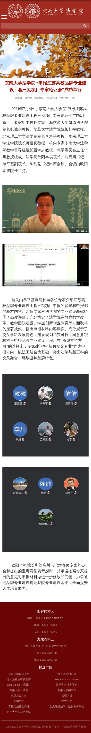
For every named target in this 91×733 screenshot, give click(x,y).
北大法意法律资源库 (19, 679)
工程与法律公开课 (19, 706)
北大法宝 (66, 700)
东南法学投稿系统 (19, 674)
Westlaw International (67, 679)
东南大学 (19, 700)
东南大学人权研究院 (19, 711)
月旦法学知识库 (67, 674)
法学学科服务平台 (66, 684)
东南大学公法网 (18, 690)
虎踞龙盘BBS (19, 695)
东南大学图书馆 (67, 690)
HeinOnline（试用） (19, 684)
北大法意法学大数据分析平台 (67, 706)
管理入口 (66, 695)
